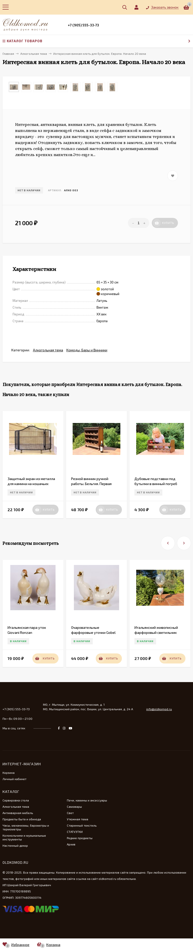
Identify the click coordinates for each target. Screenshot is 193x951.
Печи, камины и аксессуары (87, 800)
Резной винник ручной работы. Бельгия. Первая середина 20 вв (91, 484)
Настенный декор (15, 845)
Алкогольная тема (48, 350)
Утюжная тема (77, 819)
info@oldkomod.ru (159, 709)
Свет (70, 813)
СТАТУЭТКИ (75, 831)
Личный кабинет (14, 779)
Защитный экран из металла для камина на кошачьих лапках (31, 484)
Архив (71, 844)
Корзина (9, 772)
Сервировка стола (16, 800)
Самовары (74, 806)
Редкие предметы (79, 838)
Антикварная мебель (18, 813)
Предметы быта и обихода (22, 819)
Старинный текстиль (81, 825)
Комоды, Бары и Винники (86, 350)
